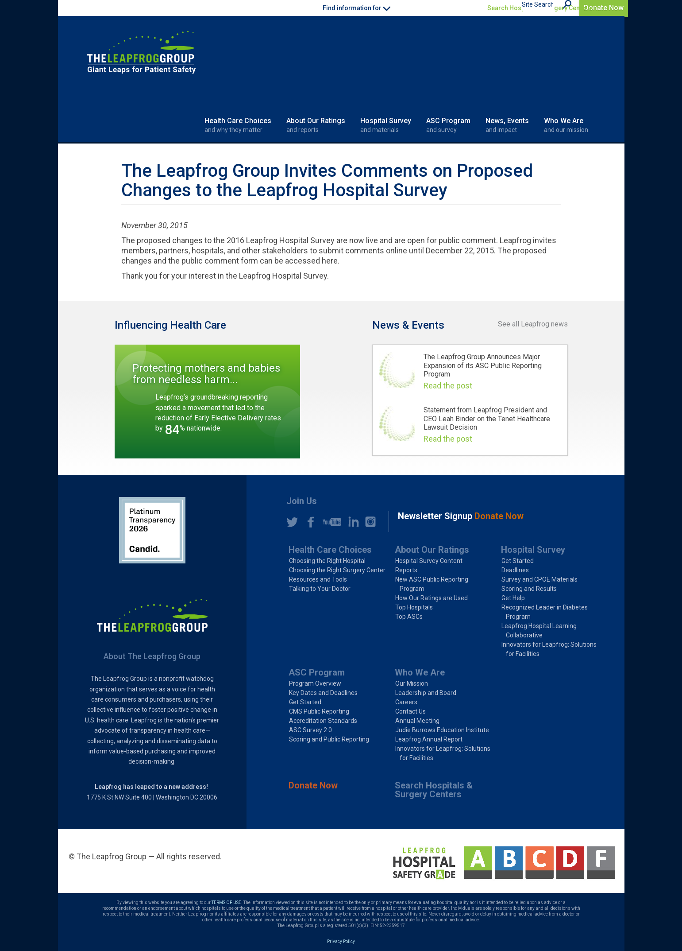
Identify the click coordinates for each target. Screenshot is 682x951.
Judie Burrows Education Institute (442, 730)
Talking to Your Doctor (320, 588)
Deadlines (515, 570)
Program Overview (315, 683)
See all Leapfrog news (533, 324)
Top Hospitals (414, 607)
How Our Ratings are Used (431, 598)
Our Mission (411, 683)
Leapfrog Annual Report (428, 739)
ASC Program (448, 125)
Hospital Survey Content (428, 560)
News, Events (507, 125)
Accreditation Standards (323, 720)
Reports (406, 570)
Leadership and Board (425, 692)
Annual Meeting (417, 720)
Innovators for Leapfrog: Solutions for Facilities (549, 649)
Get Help (513, 598)
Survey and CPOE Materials (539, 579)
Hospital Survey (385, 125)
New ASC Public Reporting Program (431, 584)
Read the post (448, 385)
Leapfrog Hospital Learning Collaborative (539, 630)
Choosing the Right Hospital (327, 560)
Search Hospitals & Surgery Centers (539, 8)
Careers (406, 702)
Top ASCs (409, 616)
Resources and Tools (318, 579)
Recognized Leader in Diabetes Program (544, 612)
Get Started (517, 560)
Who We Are (566, 125)
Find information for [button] (356, 8)
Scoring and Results (529, 588)
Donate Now (604, 8)
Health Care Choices (237, 125)
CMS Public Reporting (319, 711)
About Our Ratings (315, 125)
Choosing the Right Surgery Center (337, 570)
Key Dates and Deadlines (323, 692)
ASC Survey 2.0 (310, 730)
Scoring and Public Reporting (329, 739)
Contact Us (410, 711)
